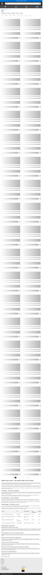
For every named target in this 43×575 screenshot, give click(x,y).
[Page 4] (21, 477)
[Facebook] (3, 560)
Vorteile (21, 13)
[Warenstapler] (36, 7)
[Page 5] (23, 477)
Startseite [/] (2, 9)
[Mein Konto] (16, 7)
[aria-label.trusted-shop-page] (23, 570)
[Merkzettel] (26, 7)
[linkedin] (2, 564)
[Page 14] (27, 477)
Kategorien (13, 13)
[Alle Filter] (3, 13)
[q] (23, 4)
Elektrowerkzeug (6, 9)
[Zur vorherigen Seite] (13, 477)
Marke (17, 13)
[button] (5, 7)
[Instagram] (3, 562)
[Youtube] (2, 561)
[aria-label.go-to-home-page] (2, 4)
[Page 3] (19, 477)
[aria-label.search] (39, 3)
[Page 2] (17, 477)
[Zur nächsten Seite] (28, 477)
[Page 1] (15, 477)
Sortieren (8, 13)
